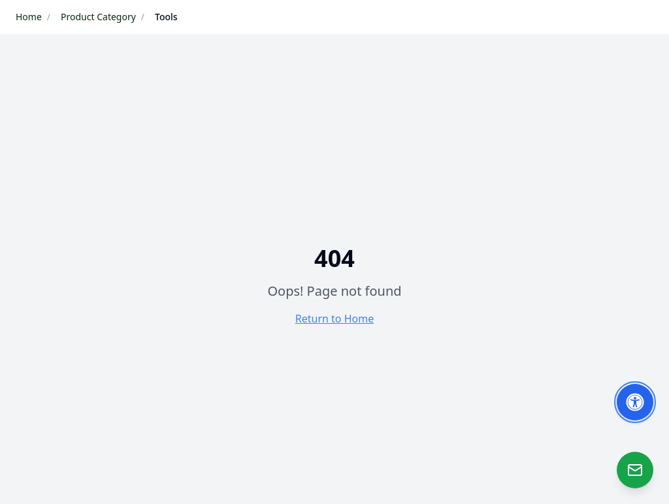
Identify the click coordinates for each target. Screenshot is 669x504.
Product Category (98, 16)
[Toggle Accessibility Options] (635, 402)
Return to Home (334, 318)
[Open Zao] (635, 470)
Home (29, 16)
